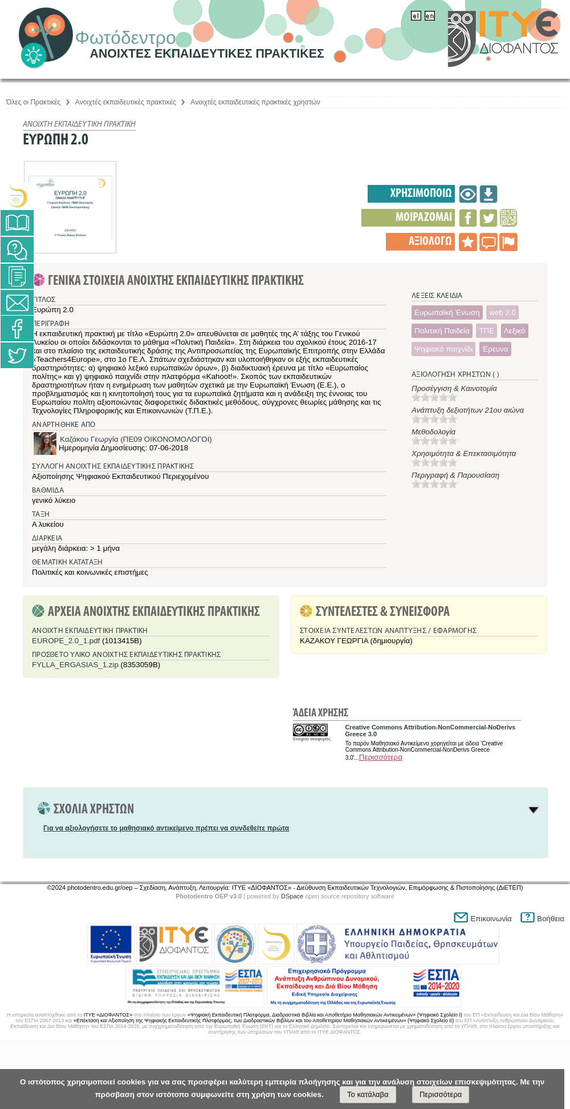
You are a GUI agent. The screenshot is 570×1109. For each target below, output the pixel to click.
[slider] (434, 397)
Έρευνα (495, 349)
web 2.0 (502, 312)
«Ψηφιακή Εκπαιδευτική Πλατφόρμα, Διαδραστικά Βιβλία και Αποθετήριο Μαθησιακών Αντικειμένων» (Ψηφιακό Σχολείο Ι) (325, 1015)
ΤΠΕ (486, 330)
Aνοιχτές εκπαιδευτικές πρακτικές (125, 102)
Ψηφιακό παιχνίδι (443, 349)
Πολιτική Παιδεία (442, 330)
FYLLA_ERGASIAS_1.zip (75, 664)
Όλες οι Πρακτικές (33, 102)
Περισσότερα (380, 757)
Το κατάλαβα (368, 1094)
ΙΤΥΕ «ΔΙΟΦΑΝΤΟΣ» (108, 1015)
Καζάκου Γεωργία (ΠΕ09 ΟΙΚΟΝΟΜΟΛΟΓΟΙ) (136, 439)
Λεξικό (515, 330)
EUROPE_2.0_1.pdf (66, 640)
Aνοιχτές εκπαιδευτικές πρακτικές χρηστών (255, 102)
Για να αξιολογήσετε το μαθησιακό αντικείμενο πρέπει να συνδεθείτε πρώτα (166, 828)
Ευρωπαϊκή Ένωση (447, 312)
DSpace (292, 896)
